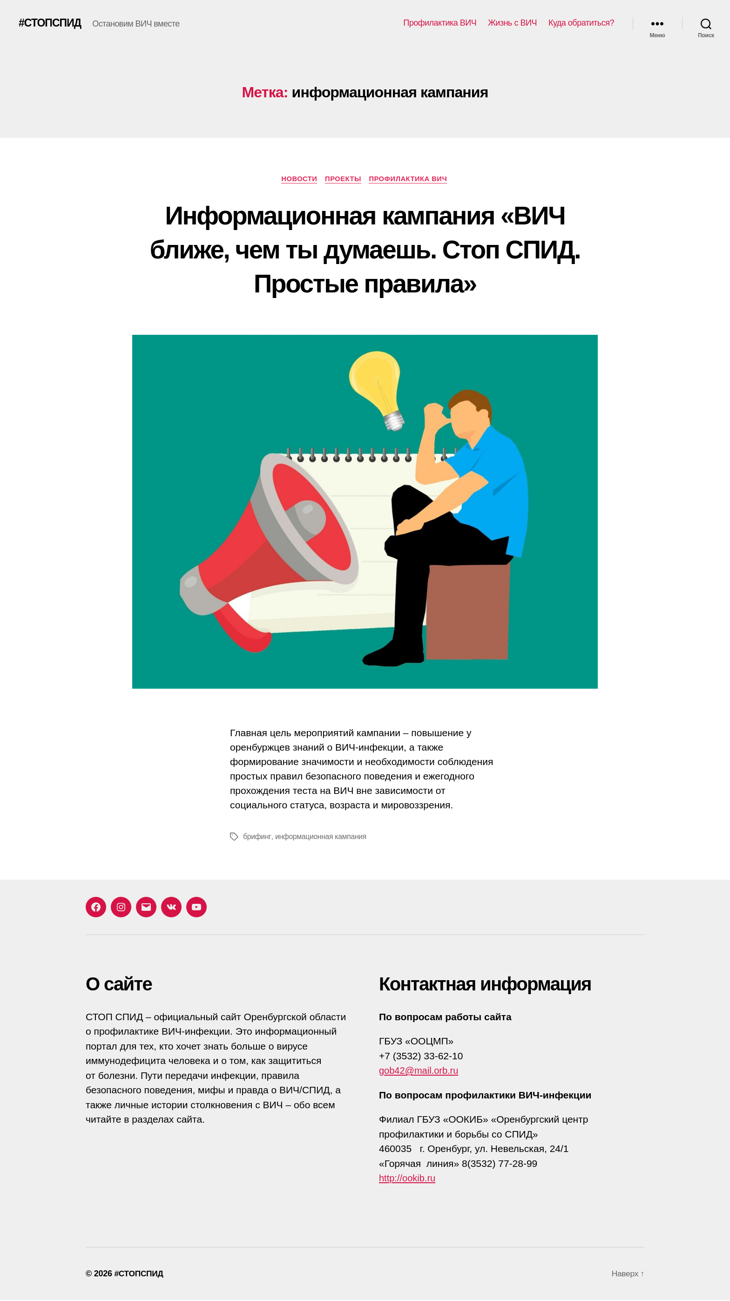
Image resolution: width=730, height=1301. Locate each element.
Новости (297, 179)
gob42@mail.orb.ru (420, 1071)
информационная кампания (321, 837)
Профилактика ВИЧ (439, 22)
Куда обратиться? (581, 22)
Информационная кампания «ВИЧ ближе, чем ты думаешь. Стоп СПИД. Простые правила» (365, 249)
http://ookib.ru (408, 1178)
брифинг (257, 837)
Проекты (343, 179)
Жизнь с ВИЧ (512, 22)
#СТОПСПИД (51, 23)
